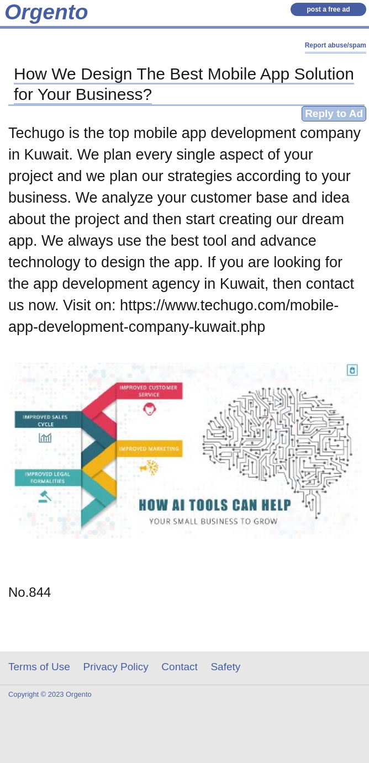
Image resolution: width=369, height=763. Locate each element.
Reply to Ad (334, 113)
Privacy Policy (116, 666)
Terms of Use (39, 666)
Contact (179, 666)
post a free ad (328, 9)
